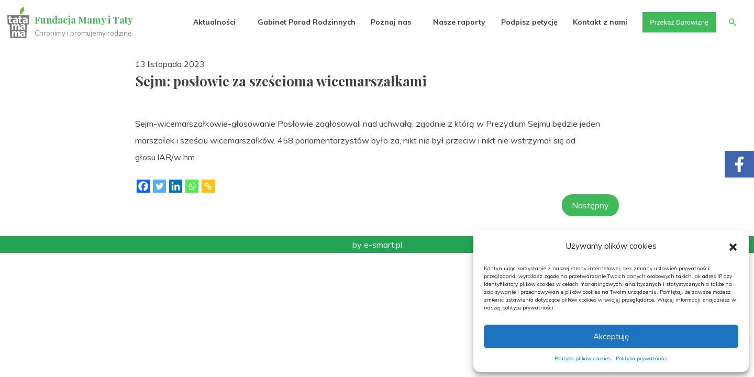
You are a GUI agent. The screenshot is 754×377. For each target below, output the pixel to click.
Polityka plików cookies (583, 358)
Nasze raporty (454, 22)
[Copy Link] (208, 186)
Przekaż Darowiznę (676, 22)
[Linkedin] (176, 186)
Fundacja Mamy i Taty (85, 20)
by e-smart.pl (377, 244)
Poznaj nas (386, 22)
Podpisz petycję (524, 22)
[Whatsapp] (192, 186)
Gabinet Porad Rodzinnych (302, 22)
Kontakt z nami (595, 22)
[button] (733, 246)
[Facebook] (143, 186)
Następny (590, 205)
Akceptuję (611, 336)
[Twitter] (159, 186)
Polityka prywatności (642, 358)
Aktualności (209, 22)
